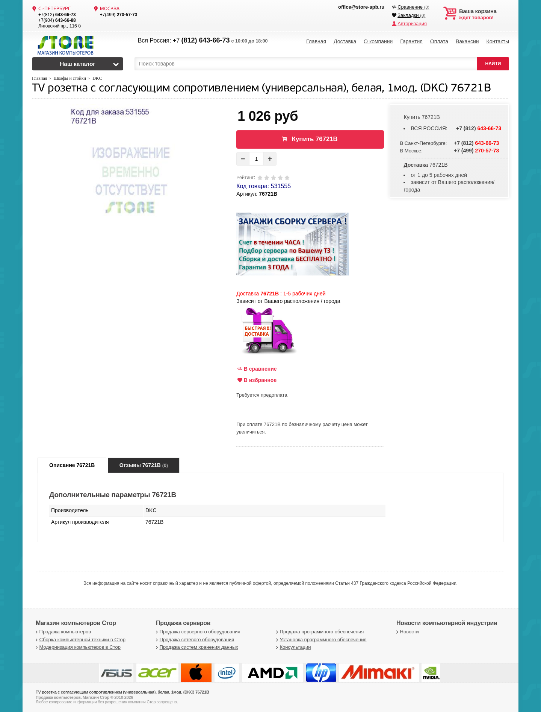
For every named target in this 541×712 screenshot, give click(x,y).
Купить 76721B (315, 139)
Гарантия (411, 41)
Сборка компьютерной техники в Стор (79, 639)
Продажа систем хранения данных (196, 647)
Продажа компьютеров (62, 631)
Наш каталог (77, 64)
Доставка (345, 41)
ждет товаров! (484, 14)
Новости (406, 631)
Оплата (439, 41)
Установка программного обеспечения (320, 639)
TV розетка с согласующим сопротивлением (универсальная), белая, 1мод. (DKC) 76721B (261, 88)
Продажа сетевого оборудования (194, 639)
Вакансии (467, 41)
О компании (378, 41)
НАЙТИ (493, 63)
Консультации (292, 647)
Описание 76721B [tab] (72, 465)
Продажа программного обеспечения (319, 631)
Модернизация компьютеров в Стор (77, 647)
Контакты (497, 41)
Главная (316, 41)
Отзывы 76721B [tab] (143, 465)
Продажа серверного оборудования (197, 631)
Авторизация (412, 23)
